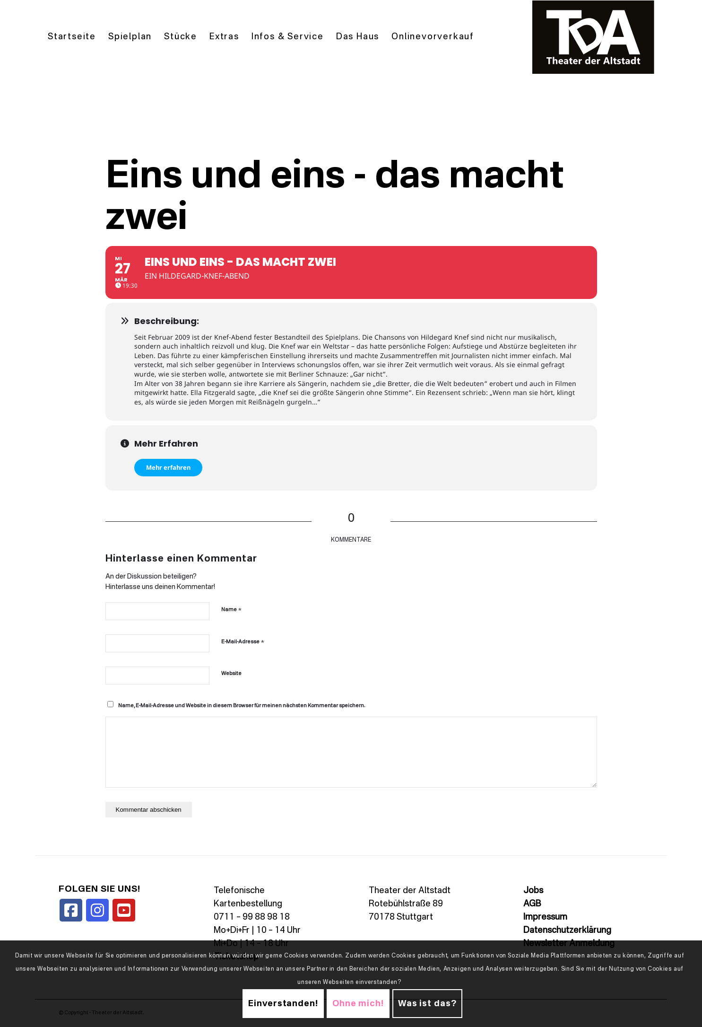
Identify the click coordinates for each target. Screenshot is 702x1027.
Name (231, 609)
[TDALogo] (593, 37)
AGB (532, 904)
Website (231, 673)
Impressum (545, 917)
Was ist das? (427, 1004)
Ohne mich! (358, 1004)
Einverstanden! (283, 1004)
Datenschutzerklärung (567, 930)
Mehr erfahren (168, 467)
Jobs (533, 891)
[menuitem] (72, 37)
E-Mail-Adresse (242, 642)
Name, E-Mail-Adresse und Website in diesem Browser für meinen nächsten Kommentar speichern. (241, 706)
